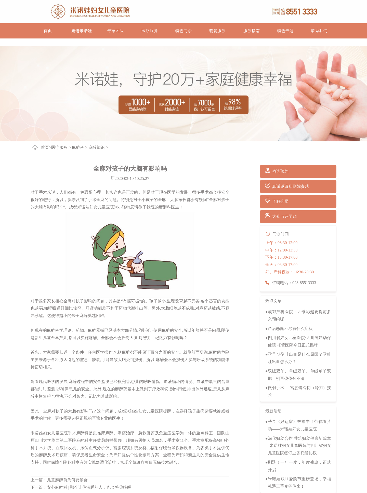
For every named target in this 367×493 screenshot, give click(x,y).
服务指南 (251, 31)
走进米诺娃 (81, 31)
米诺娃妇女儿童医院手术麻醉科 (60, 433)
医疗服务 (149, 31)
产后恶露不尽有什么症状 (290, 328)
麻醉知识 (96, 147)
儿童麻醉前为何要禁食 (67, 480)
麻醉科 (78, 147)
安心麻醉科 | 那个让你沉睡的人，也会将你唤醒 (89, 487)
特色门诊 (183, 31)
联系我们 (319, 31)
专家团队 (115, 31)
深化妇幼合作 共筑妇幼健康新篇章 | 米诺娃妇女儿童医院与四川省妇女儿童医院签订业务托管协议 (299, 445)
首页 (48, 31)
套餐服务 (217, 31)
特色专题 (285, 31)
